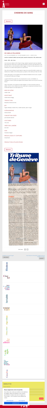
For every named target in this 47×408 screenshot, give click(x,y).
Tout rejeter (22, 400)
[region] (15, 397)
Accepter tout (15, 403)
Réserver (8, 21)
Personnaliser (9, 400)
